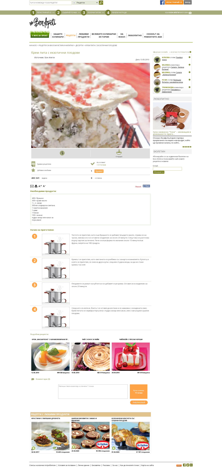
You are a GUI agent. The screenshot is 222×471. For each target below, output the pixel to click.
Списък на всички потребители (42, 465)
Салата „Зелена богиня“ (173, 68)
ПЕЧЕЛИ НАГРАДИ (119, 12)
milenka (166, 65)
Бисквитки (96, 465)
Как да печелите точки (129, 465)
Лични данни (83, 465)
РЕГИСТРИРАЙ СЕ (44, 12)
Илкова (166, 57)
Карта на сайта (147, 465)
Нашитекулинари (58, 35)
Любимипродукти (83, 35)
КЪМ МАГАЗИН (178, 12)
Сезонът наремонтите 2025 (153, 35)
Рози (164, 80)
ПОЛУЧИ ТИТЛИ (94, 12)
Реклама (106, 465)
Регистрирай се (174, 2)
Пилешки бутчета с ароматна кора (172, 81)
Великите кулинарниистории (104, 35)
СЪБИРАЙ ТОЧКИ (69, 12)
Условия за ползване (67, 465)
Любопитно (135, 35)
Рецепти (70, 35)
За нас (115, 465)
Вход (187, 2)
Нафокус (121, 35)
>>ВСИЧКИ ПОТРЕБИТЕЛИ (179, 52)
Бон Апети (50, 57)
